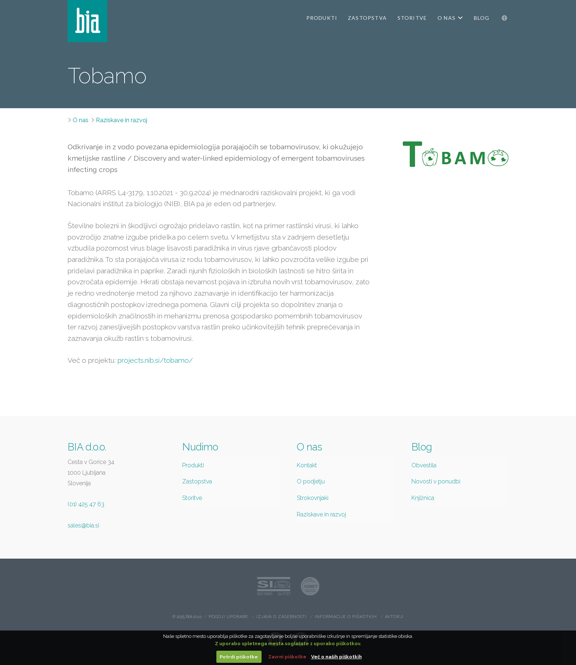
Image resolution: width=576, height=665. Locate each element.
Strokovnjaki (312, 497)
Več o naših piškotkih (336, 656)
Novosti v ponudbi (435, 481)
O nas (81, 120)
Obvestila (423, 465)
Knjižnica (422, 497)
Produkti (193, 465)
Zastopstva (197, 481)
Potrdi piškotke (239, 656)
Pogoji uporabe (228, 616)
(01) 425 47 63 (86, 504)
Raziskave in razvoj (121, 120)
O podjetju (311, 481)
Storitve (192, 497)
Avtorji (394, 616)
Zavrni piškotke (287, 656)
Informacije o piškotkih (346, 616)
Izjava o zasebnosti (281, 616)
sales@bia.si (83, 525)
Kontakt (307, 465)
